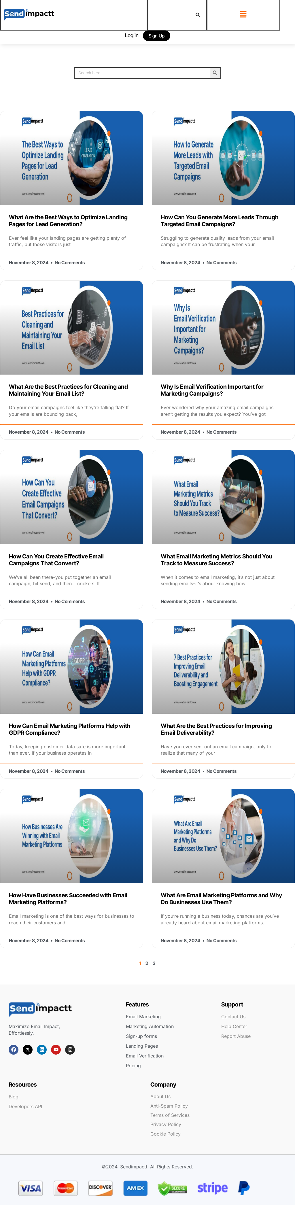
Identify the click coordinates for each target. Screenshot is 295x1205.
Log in (132, 35)
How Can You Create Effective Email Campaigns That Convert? (56, 560)
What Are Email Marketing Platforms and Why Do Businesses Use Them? (221, 899)
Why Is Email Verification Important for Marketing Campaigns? (212, 390)
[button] (243, 14)
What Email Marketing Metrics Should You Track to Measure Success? (217, 560)
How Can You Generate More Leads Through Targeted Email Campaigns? (220, 221)
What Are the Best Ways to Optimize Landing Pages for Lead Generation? (68, 221)
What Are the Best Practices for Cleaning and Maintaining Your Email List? (68, 390)
